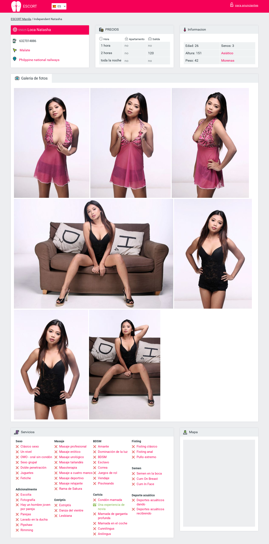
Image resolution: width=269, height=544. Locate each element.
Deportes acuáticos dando (150, 502)
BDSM (102, 457)
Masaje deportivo (71, 478)
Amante (103, 446)
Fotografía (28, 500)
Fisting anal (145, 452)
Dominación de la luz (113, 452)
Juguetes (27, 473)
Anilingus (104, 534)
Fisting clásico (147, 446)
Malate (21, 50)
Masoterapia (68, 467)
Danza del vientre (71, 510)
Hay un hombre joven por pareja (35, 507)
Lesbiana (65, 516)
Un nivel (26, 452)
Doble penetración (33, 467)
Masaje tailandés (71, 462)
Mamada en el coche (112, 523)
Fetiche (26, 478)
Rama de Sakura (70, 489)
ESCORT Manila (21, 19)
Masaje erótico (70, 452)
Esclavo (103, 462)
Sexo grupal (29, 462)
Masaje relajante (71, 483)
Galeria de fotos (31, 78)
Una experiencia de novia (111, 507)
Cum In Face (145, 484)
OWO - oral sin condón (36, 457)
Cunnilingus (106, 528)
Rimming (27, 530)
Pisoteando (106, 483)
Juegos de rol (107, 473)
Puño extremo (146, 457)
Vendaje (103, 478)
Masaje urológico (71, 457)
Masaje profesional (72, 446)
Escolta (26, 495)
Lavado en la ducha (34, 519)
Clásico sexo (30, 446)
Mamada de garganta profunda (113, 516)
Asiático (227, 53)
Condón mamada (110, 500)
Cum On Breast (147, 479)
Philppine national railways (36, 59)
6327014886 (27, 41)
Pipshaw (26, 525)
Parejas (26, 514)
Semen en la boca (149, 473)
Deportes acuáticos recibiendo (150, 511)
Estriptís (65, 505)
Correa (102, 467)
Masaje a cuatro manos (76, 473)
